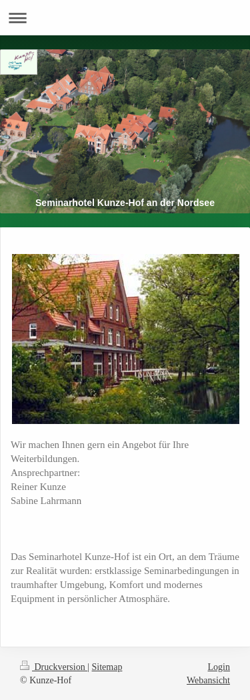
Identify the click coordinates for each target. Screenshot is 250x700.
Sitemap (107, 667)
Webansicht (208, 680)
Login (219, 667)
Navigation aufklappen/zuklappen (125, 17)
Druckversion (53, 667)
